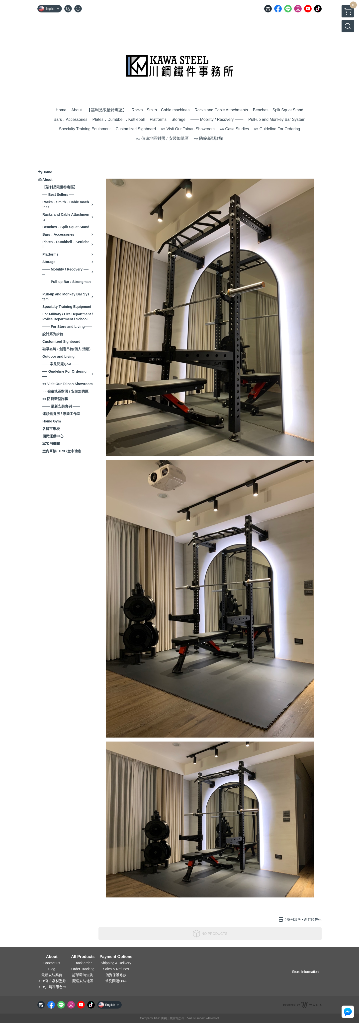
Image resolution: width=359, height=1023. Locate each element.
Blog (51, 969)
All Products (82, 957)
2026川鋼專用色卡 (51, 987)
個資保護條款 (115, 975)
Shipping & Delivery (116, 963)
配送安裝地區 (82, 981)
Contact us (51, 963)
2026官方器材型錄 (51, 981)
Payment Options (115, 957)
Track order (83, 963)
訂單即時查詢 (82, 975)
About (51, 957)
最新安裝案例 (51, 975)
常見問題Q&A (116, 981)
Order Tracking (82, 969)
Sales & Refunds (116, 969)
